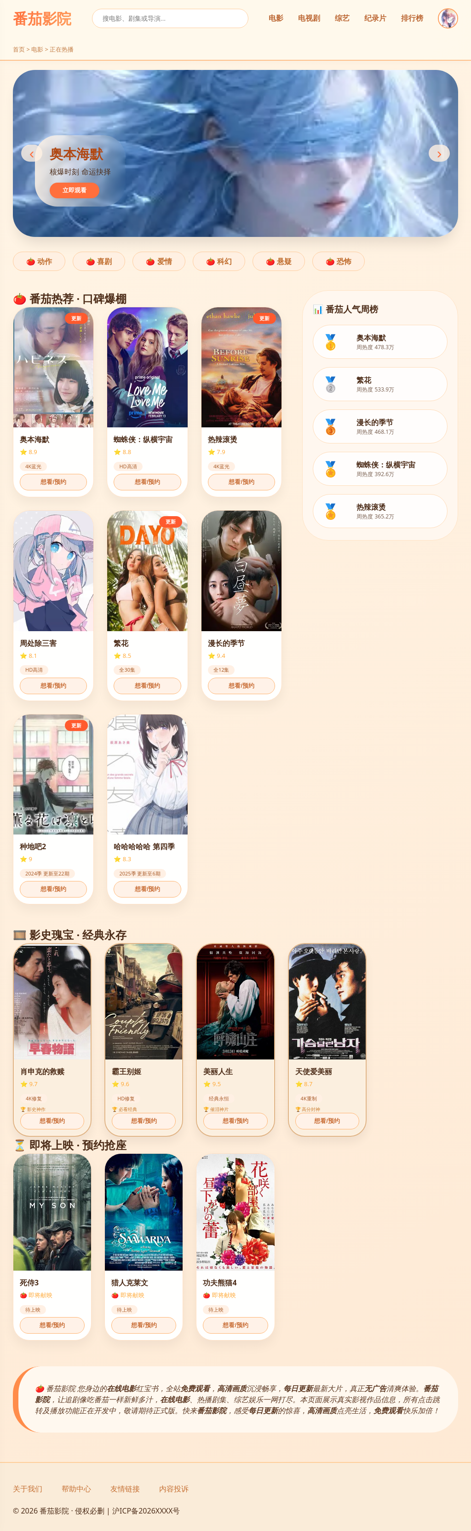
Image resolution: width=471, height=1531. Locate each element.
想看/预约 (53, 481)
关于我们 (27, 1489)
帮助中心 (76, 1489)
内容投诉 (174, 1489)
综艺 (342, 18)
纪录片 (375, 18)
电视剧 (309, 18)
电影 (276, 18)
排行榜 (412, 18)
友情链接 (125, 1489)
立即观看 (74, 190)
